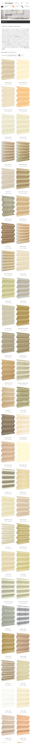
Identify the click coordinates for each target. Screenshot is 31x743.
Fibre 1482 (8, 191)
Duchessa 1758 (23, 355)
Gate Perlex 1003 (8, 465)
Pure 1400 (8, 547)
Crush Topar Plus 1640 (23, 601)
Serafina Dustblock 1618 (23, 383)
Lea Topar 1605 (8, 328)
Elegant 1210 (23, 492)
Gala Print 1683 (8, 219)
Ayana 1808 (22, 410)
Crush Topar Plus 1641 (23, 191)
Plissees (16, 36)
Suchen (16, 3)
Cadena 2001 (8, 656)
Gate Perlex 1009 (23, 465)
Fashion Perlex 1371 (8, 109)
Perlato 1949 (8, 738)
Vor (23, 55)
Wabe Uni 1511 (8, 164)
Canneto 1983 (23, 656)
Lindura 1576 (23, 301)
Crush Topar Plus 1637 (8, 601)
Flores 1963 (22, 683)
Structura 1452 (23, 519)
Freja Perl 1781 (23, 219)
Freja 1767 (8, 574)
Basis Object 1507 (8, 519)
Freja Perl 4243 (23, 137)
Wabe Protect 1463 (8, 273)
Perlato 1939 (23, 711)
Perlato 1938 (8, 711)
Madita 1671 (8, 629)
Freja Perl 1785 (8, 137)
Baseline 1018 (8, 492)
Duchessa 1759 (8, 355)
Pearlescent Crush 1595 (23, 328)
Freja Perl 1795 (8, 437)
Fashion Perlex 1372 (23, 82)
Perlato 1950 (23, 738)
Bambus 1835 (23, 629)
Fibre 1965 (8, 683)
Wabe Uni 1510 (23, 246)
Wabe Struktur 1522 (23, 164)
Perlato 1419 (23, 273)
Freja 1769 (23, 574)
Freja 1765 (8, 410)
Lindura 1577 (8, 301)
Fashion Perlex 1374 (23, 109)
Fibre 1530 (8, 246)
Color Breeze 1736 (8, 383)
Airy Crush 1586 (23, 547)
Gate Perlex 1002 (23, 437)
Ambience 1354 (8, 82)
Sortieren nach (5, 55)
